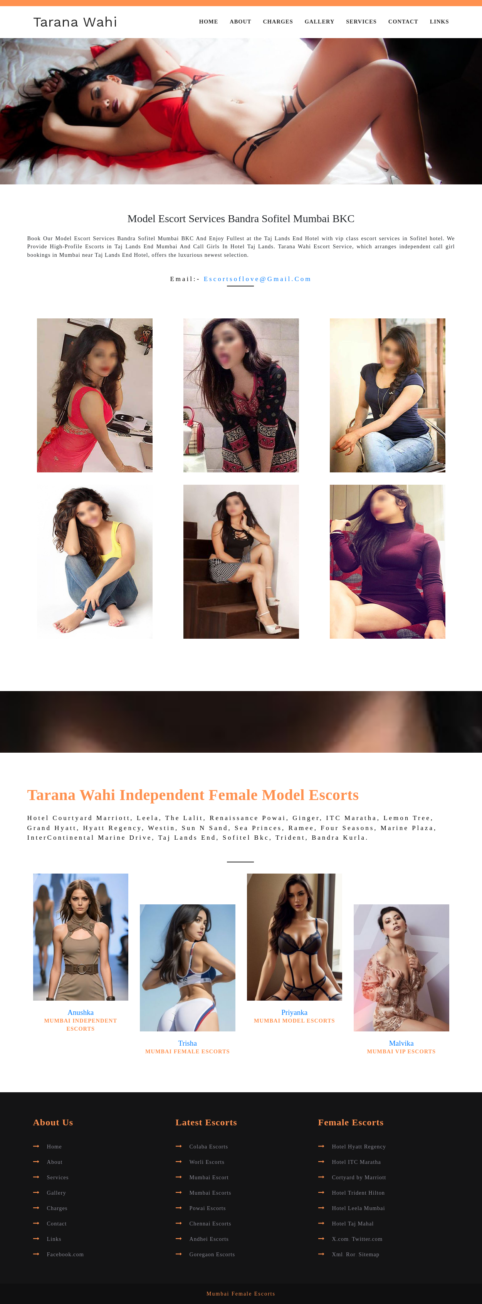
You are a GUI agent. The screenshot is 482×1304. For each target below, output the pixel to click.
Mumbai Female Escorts (241, 1294)
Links (439, 21)
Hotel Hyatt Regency (359, 1146)
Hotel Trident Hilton (358, 1193)
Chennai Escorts (211, 1223)
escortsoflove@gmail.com (258, 279)
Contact (403, 21)
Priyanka (294, 1012)
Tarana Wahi (75, 22)
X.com (340, 1239)
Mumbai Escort (209, 1177)
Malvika (401, 1043)
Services (361, 21)
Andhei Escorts (209, 1239)
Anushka (80, 1012)
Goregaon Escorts (212, 1254)
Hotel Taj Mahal (353, 1223)
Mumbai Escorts (211, 1193)
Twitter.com (367, 1239)
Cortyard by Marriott (359, 1177)
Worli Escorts (207, 1162)
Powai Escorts (208, 1208)
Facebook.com (65, 1254)
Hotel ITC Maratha (356, 1162)
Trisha (187, 1043)
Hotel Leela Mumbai (358, 1208)
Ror (351, 1254)
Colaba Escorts (209, 1146)
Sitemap (369, 1254)
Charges (278, 21)
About (240, 21)
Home (208, 21)
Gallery (320, 21)
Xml (337, 1254)
